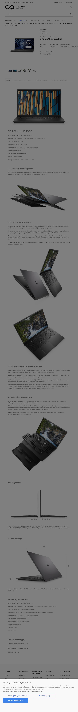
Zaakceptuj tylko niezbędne (18, 696)
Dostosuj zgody (44, 696)
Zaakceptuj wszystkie (15, 700)
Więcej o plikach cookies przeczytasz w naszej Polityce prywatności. (22, 691)
